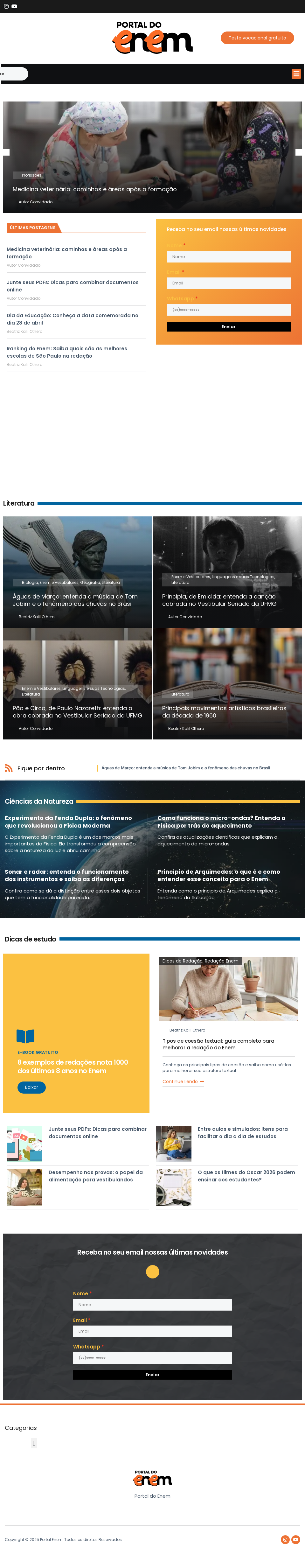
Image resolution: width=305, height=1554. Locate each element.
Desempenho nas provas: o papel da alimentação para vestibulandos (96, 1176)
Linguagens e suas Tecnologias (243, 577)
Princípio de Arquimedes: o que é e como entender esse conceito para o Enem (218, 875)
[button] (296, 74)
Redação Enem (222, 961)
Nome (174, 245)
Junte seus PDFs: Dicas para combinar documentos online (98, 1133)
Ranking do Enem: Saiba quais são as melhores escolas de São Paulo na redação (67, 352)
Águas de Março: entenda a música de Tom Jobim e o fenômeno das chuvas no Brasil (185, 767)
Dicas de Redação (183, 961)
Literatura (111, 582)
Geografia (90, 582)
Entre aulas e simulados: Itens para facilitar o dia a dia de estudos (243, 1133)
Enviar (229, 327)
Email (174, 272)
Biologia (30, 582)
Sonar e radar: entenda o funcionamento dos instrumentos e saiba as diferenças (67, 875)
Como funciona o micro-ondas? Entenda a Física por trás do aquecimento (221, 822)
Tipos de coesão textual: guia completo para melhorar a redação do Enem (218, 1044)
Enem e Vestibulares (59, 582)
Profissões (31, 175)
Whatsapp (180, 298)
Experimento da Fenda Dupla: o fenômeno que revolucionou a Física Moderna (68, 822)
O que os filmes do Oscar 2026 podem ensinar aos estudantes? (246, 1176)
